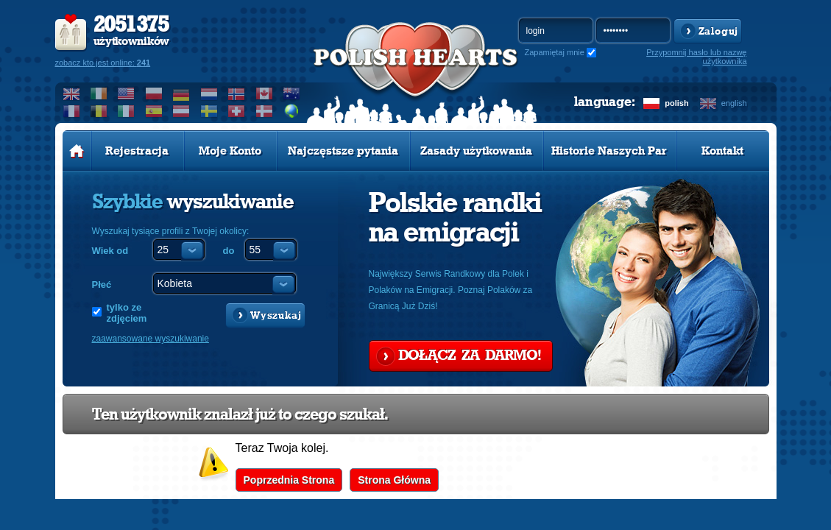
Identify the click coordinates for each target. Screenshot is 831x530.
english (734, 103)
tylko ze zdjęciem (127, 313)
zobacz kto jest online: (103, 62)
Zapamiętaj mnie (554, 52)
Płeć (102, 284)
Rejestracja (137, 151)
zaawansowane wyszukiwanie (150, 338)
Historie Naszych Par (609, 151)
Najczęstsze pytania (343, 151)
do (229, 250)
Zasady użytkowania (476, 151)
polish (676, 103)
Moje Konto (230, 151)
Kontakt (722, 151)
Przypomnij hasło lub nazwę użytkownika (696, 57)
